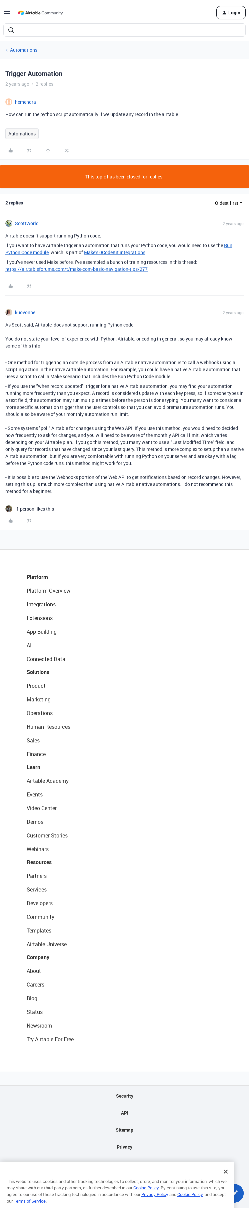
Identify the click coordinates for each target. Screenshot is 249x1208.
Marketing (39, 699)
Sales (33, 740)
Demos (35, 821)
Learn (33, 767)
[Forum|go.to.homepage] (40, 12)
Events (35, 794)
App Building (42, 631)
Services (37, 889)
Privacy (124, 1147)
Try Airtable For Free (50, 1039)
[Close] (225, 1179)
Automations (23, 50)
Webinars (38, 849)
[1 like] (29, 508)
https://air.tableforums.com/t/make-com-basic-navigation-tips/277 (76, 269)
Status (35, 1012)
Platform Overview (48, 590)
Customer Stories (47, 835)
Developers (40, 903)
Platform (37, 577)
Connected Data (46, 659)
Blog (32, 998)
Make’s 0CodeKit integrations (114, 252)
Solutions (38, 672)
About (34, 971)
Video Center (42, 808)
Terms (124, 1164)
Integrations (41, 604)
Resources (39, 862)
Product (36, 685)
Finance (36, 754)
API (124, 1113)
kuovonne (25, 312)
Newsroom (39, 1025)
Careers (35, 984)
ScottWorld (27, 223)
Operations (40, 713)
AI (29, 645)
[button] (7, 14)
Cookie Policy (146, 1196)
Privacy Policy (154, 1202)
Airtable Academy (48, 780)
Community (40, 917)
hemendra (25, 102)
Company (38, 957)
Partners (37, 875)
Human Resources (48, 726)
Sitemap (124, 1130)
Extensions (40, 618)
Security (124, 1096)
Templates (39, 930)
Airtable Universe (47, 944)
